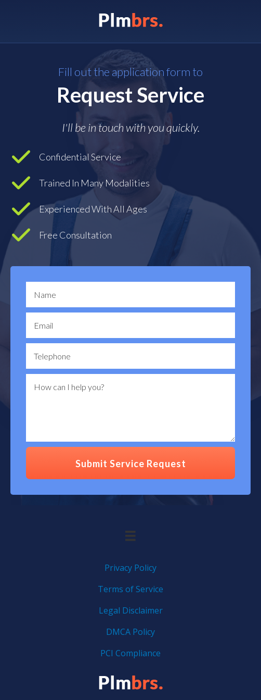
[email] (130, 325)
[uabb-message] (130, 408)
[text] (130, 294)
